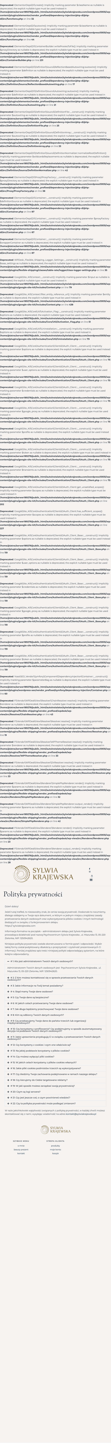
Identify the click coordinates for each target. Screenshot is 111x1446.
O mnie (21, 1146)
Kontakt (21, 1153)
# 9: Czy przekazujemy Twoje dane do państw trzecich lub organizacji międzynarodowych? (46, 1022)
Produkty (55, 1146)
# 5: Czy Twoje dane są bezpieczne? (30, 997)
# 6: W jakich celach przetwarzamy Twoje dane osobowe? (42, 1003)
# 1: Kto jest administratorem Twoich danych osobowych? (42, 961)
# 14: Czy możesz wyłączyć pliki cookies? (32, 1056)
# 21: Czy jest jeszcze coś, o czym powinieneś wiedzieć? (40, 1097)
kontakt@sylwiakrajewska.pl (81, 1114)
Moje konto (55, 1150)
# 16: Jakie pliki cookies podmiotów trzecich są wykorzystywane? (46, 1068)
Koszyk (55, 1153)
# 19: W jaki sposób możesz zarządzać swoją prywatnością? (43, 1086)
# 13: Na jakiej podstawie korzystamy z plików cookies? (40, 1050)
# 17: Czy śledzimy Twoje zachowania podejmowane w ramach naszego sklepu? (54, 1074)
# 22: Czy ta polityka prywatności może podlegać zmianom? (43, 1103)
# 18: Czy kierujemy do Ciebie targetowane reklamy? (39, 1080)
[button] (91, 880)
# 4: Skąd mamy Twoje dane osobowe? (32, 991)
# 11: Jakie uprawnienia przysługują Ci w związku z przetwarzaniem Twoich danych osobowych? (53, 1038)
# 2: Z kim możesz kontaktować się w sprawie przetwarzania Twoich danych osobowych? (50, 978)
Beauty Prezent (21, 1150)
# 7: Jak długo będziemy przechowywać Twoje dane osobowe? (45, 1009)
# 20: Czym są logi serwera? (25, 1092)
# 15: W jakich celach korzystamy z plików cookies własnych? (44, 1062)
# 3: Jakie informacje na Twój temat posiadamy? (37, 985)
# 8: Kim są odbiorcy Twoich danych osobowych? (37, 1015)
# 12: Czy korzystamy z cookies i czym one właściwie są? (41, 1045)
